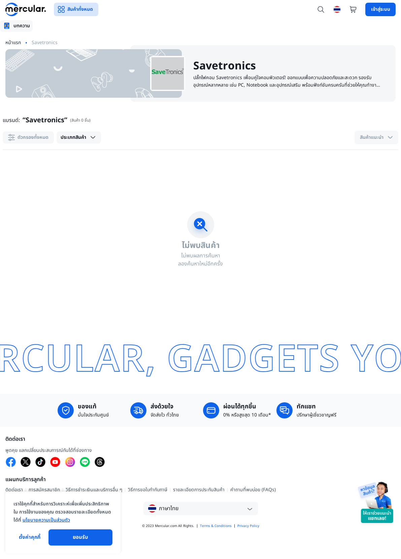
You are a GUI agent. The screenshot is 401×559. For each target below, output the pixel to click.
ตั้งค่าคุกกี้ (29, 537)
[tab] (16, 26)
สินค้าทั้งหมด (76, 9)
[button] (79, 137)
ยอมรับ (80, 537)
